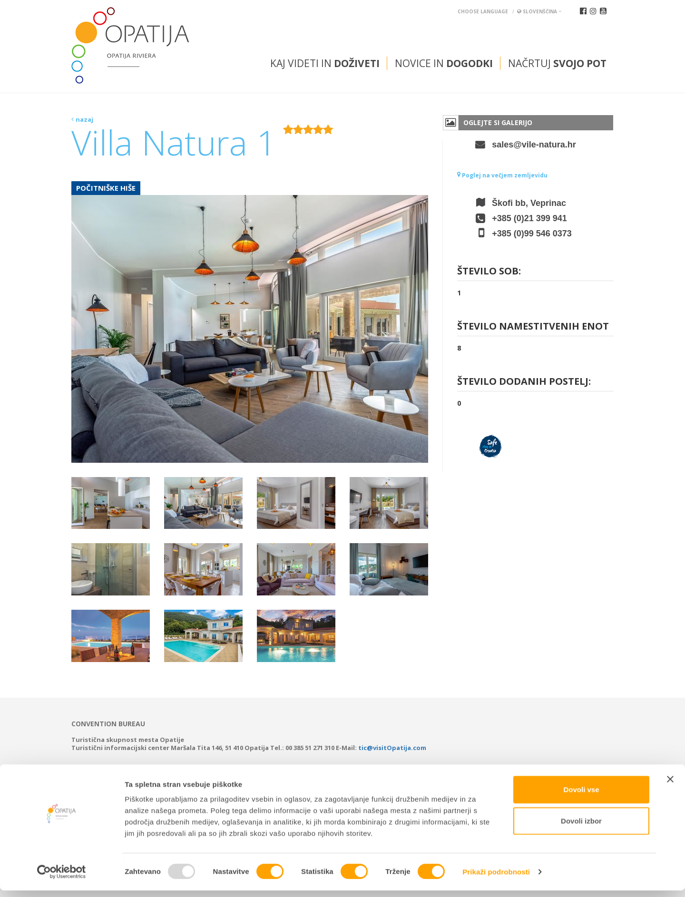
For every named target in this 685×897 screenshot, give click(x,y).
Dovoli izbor (581, 827)
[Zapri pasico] (670, 785)
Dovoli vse (581, 796)
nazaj (84, 119)
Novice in (444, 63)
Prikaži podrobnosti (496, 878)
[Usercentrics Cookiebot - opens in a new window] (61, 878)
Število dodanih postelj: (524, 382)
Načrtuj (557, 63)
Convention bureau (108, 724)
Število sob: (489, 271)
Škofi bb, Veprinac (529, 203)
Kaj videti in (325, 63)
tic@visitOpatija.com (392, 747)
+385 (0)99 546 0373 (532, 233)
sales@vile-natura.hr (534, 144)
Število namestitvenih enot (533, 327)
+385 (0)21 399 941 (529, 218)
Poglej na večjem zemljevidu (502, 175)
